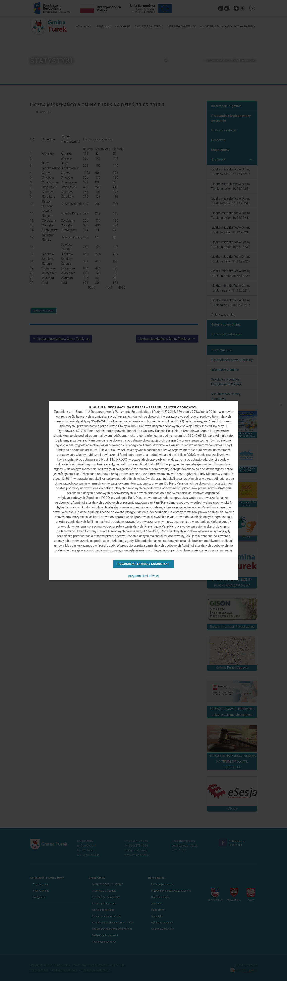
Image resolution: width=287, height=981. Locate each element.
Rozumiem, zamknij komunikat (143, 563)
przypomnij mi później (143, 576)
